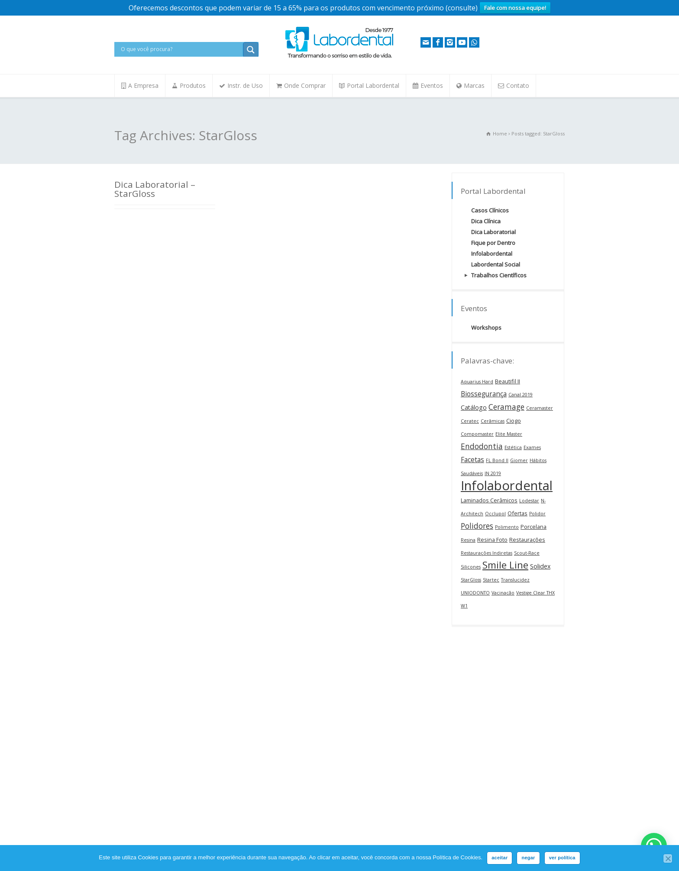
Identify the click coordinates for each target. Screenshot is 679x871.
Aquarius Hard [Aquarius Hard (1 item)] (477, 382)
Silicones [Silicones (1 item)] (471, 567)
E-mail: (354, 712)
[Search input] (181, 49)
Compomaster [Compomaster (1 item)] (477, 434)
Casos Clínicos (490, 210)
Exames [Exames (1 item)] (532, 447)
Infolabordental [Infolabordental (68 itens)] (507, 485)
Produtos (193, 85)
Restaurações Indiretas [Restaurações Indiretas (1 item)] (486, 553)
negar (528, 857)
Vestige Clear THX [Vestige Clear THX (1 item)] (535, 593)
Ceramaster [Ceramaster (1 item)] (539, 408)
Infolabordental (491, 253)
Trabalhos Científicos (499, 275)
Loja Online (141, 761)
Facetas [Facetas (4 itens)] (472, 459)
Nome (354, 675)
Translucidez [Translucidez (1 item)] (515, 580)
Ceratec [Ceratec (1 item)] (470, 421)
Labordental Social (495, 264)
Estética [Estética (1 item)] (513, 447)
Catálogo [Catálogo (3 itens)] (474, 407)
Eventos (431, 85)
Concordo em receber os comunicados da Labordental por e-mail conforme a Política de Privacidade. (392, 763)
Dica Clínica (486, 221)
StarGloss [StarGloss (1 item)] (471, 580)
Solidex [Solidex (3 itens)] (540, 566)
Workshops (486, 327)
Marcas (474, 85)
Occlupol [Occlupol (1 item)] (495, 514)
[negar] (668, 858)
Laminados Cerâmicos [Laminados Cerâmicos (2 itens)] (489, 500)
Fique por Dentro (493, 243)
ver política (562, 857)
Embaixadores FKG (259, 676)
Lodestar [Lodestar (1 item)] (529, 501)
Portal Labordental (373, 85)
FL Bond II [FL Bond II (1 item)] (497, 460)
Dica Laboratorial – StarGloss (154, 188)
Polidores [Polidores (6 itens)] (477, 526)
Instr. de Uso (245, 85)
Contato (517, 85)
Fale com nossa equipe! (515, 8)
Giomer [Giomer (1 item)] (519, 460)
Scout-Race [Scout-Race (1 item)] (527, 553)
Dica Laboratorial (493, 232)
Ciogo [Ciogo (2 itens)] (513, 420)
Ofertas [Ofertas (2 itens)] (517, 513)
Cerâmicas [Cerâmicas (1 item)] (492, 421)
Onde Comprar (305, 85)
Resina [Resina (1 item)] (468, 540)
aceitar (499, 857)
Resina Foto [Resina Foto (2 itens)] (492, 539)
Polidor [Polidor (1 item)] (537, 514)
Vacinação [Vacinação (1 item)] (502, 593)
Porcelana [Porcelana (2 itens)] (533, 526)
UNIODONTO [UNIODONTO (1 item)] (475, 593)
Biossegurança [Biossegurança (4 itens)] (484, 394)
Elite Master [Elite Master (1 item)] (508, 434)
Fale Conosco (131, 843)
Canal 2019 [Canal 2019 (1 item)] (520, 395)
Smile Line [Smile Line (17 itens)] (505, 565)
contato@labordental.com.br (168, 749)
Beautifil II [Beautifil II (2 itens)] (507, 381)
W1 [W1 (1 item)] (464, 606)
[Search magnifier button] (251, 50)
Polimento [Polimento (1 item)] (507, 527)
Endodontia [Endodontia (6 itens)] (482, 446)
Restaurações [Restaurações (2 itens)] (527, 539)
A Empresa (143, 85)
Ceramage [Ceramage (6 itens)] (506, 407)
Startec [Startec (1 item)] (491, 580)
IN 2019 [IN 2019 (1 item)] (493, 473)
